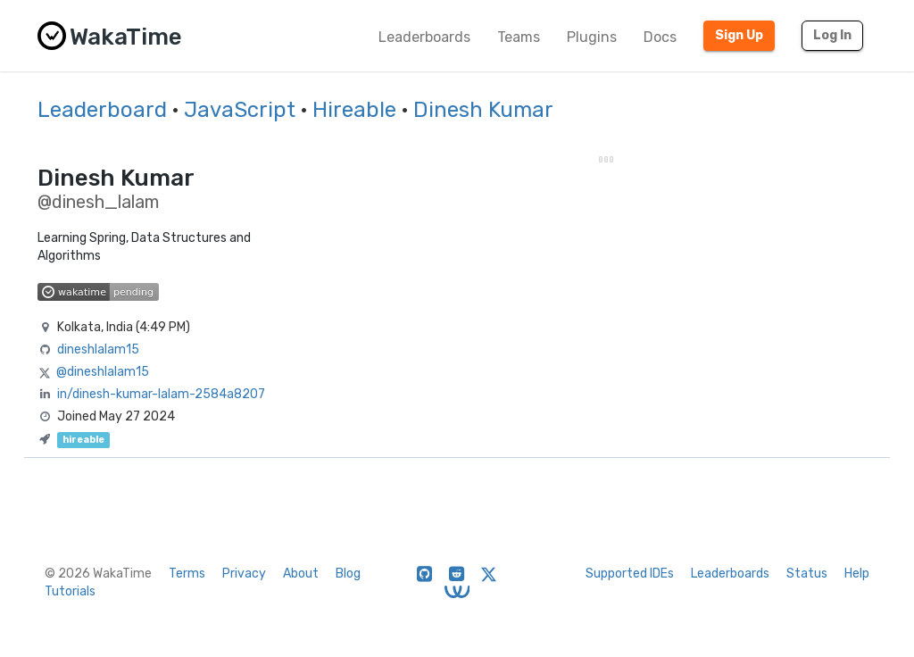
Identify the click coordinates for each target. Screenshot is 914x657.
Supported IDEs (630, 573)
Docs (660, 37)
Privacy (244, 573)
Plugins (592, 37)
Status (806, 573)
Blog (348, 573)
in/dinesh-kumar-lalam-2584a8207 (161, 394)
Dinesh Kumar (483, 109)
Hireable (354, 109)
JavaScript (239, 109)
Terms (187, 573)
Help (856, 573)
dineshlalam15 (98, 349)
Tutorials (70, 591)
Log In (832, 35)
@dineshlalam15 (102, 371)
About (301, 573)
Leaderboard (102, 109)
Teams (518, 37)
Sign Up (739, 35)
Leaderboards (424, 37)
